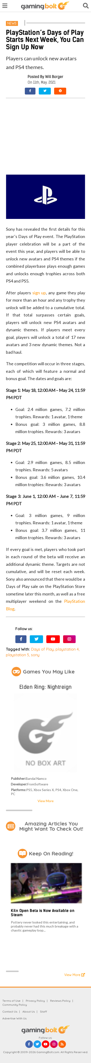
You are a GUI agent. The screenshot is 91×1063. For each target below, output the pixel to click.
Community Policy (14, 1004)
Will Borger (54, 76)
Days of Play (42, 649)
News (12, 23)
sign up (39, 292)
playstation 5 (17, 655)
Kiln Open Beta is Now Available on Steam (42, 912)
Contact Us (9, 1011)
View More (46, 801)
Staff (43, 1011)
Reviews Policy (60, 1000)
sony (35, 655)
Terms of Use (11, 1000)
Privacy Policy (35, 1000)
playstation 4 (67, 649)
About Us (28, 1011)
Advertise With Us (14, 1018)
